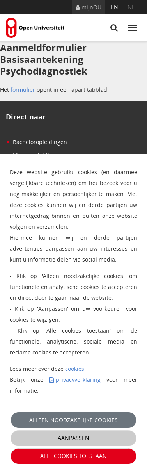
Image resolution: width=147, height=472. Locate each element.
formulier (23, 89)
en (114, 7)
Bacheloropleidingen (36, 142)
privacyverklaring (78, 379)
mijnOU (88, 7)
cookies (74, 368)
